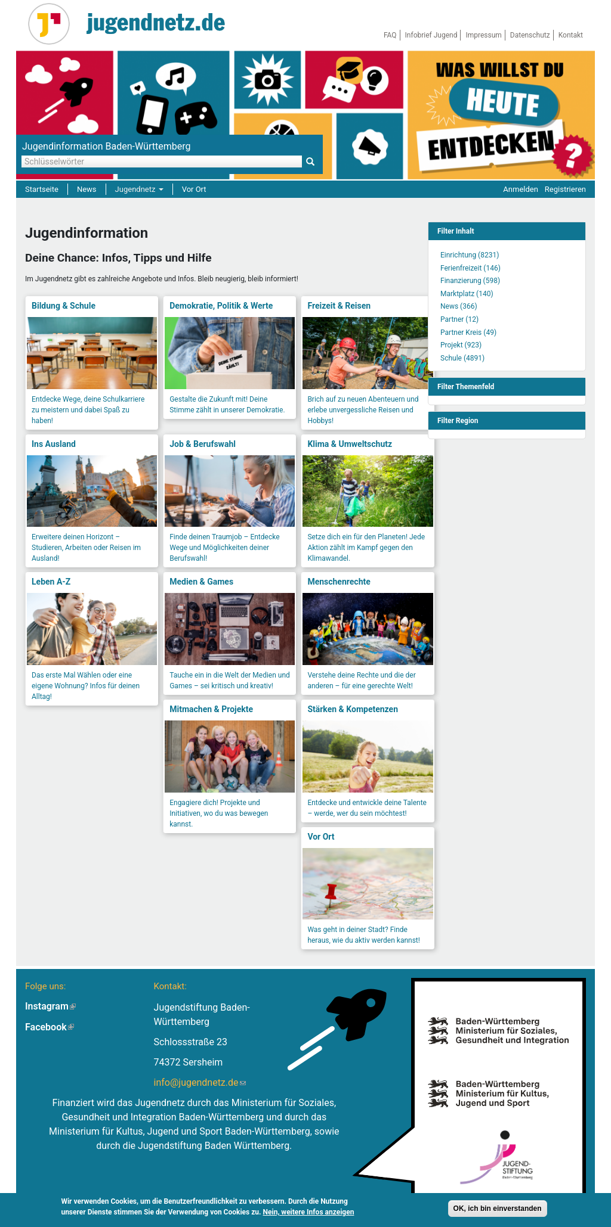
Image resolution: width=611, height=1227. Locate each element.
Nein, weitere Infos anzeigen (308, 1213)
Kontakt (570, 35)
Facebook (49, 1027)
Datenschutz (530, 35)
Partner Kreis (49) (468, 332)
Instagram (50, 1006)
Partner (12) (459, 319)
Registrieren (565, 189)
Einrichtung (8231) (469, 255)
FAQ (390, 35)
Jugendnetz (139, 189)
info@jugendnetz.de (200, 1082)
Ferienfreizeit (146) (470, 268)
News (87, 189)
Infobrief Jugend (431, 35)
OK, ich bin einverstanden (497, 1210)
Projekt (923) (461, 345)
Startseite (41, 189)
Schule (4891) (462, 358)
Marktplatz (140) (466, 294)
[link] (506, 231)
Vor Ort (194, 189)
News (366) (458, 306)
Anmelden (520, 189)
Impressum (483, 35)
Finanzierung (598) (470, 281)
